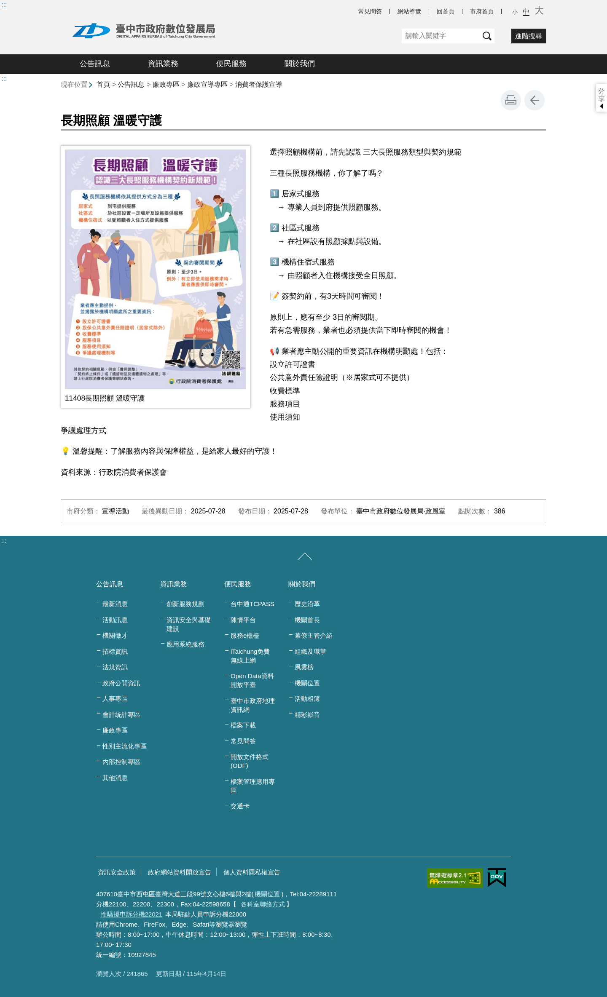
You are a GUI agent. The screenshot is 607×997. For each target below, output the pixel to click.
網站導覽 (409, 11)
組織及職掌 (310, 651)
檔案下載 (243, 725)
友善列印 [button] (511, 100)
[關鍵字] (441, 36)
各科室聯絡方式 (263, 904)
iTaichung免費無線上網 (250, 656)
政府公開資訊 (121, 683)
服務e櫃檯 (245, 635)
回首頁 (445, 11)
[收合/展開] (304, 557)
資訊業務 (163, 63)
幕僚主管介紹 (314, 635)
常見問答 (370, 11)
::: (4, 4)
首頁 (103, 84)
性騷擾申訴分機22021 (132, 914)
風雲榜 (304, 667)
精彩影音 (307, 714)
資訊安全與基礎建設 (189, 624)
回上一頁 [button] (534, 100)
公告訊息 (95, 63)
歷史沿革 (307, 603)
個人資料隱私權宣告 (251, 872)
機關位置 (307, 683)
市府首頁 (482, 11)
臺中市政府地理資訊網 (253, 705)
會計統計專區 (121, 714)
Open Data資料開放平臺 (252, 680)
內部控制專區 (121, 761)
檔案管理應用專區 (253, 786)
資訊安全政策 (117, 872)
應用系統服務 (185, 644)
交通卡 (240, 806)
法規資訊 (115, 667)
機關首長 (307, 619)
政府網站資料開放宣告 (179, 872)
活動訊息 (115, 619)
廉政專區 (166, 84)
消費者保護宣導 (258, 84)
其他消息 (115, 777)
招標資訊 (115, 651)
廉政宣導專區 (207, 84)
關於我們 (300, 63)
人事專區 (115, 698)
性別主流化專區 (124, 746)
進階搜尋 (528, 36)
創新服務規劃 (185, 603)
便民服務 (231, 63)
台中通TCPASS (252, 603)
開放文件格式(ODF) (250, 761)
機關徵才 (115, 635)
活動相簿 (307, 698)
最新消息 (115, 603)
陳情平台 (243, 619)
